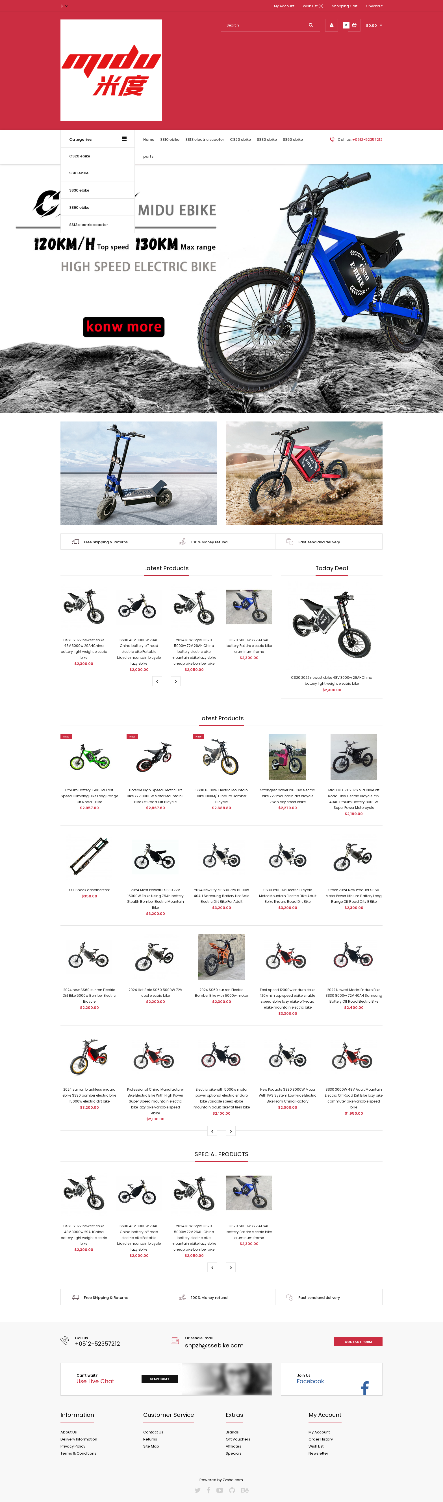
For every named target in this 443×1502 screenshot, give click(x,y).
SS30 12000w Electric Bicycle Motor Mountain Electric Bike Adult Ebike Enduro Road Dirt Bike (287, 896)
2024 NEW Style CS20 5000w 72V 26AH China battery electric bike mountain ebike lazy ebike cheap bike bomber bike (194, 652)
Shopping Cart (344, 6)
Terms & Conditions (78, 1453)
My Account (284, 6)
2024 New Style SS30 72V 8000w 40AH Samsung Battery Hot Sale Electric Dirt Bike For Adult (221, 896)
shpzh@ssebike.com (214, 1345)
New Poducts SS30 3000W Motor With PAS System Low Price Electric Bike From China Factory (287, 1095)
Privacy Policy (72, 1446)
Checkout (374, 6)
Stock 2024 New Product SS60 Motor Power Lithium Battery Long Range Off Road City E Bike (354, 896)
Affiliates (233, 1446)
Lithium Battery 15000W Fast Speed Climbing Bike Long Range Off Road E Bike (89, 796)
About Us (68, 1432)
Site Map (151, 1446)
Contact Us (153, 1432)
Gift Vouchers (238, 1439)
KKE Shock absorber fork (89, 890)
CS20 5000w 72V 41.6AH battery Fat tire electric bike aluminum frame (249, 646)
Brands (232, 1432)
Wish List (316, 1446)
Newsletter (318, 1453)
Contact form (358, 1341)
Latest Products (166, 568)
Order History (321, 1439)
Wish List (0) (313, 6)
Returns (150, 1439)
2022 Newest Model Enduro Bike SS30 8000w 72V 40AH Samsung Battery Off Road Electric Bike (353, 995)
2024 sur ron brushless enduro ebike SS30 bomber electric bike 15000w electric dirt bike (89, 1095)
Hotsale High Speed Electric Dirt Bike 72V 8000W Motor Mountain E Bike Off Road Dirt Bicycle (155, 796)
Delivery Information (78, 1439)
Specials (234, 1453)
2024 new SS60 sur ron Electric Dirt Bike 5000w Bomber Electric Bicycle (89, 995)
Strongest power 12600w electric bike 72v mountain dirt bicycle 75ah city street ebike (287, 796)
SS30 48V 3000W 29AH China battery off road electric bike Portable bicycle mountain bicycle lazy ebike (139, 652)
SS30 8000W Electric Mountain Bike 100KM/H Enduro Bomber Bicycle (222, 796)
